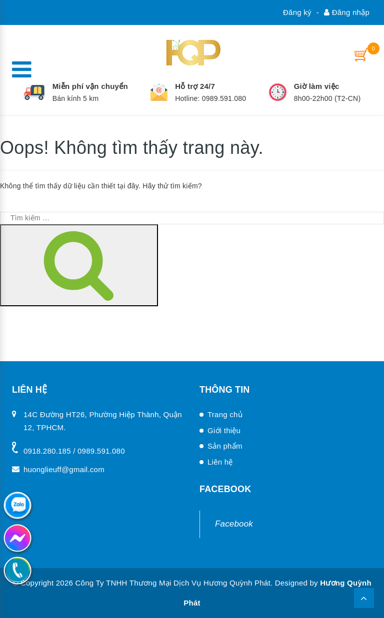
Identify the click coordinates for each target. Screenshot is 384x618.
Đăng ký (297, 12)
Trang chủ (225, 414)
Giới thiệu (224, 430)
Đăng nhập (347, 12)
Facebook (234, 524)
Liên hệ (220, 462)
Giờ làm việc (317, 86)
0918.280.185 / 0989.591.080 (74, 451)
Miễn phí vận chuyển (90, 86)
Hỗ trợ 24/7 (195, 86)
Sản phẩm (225, 446)
